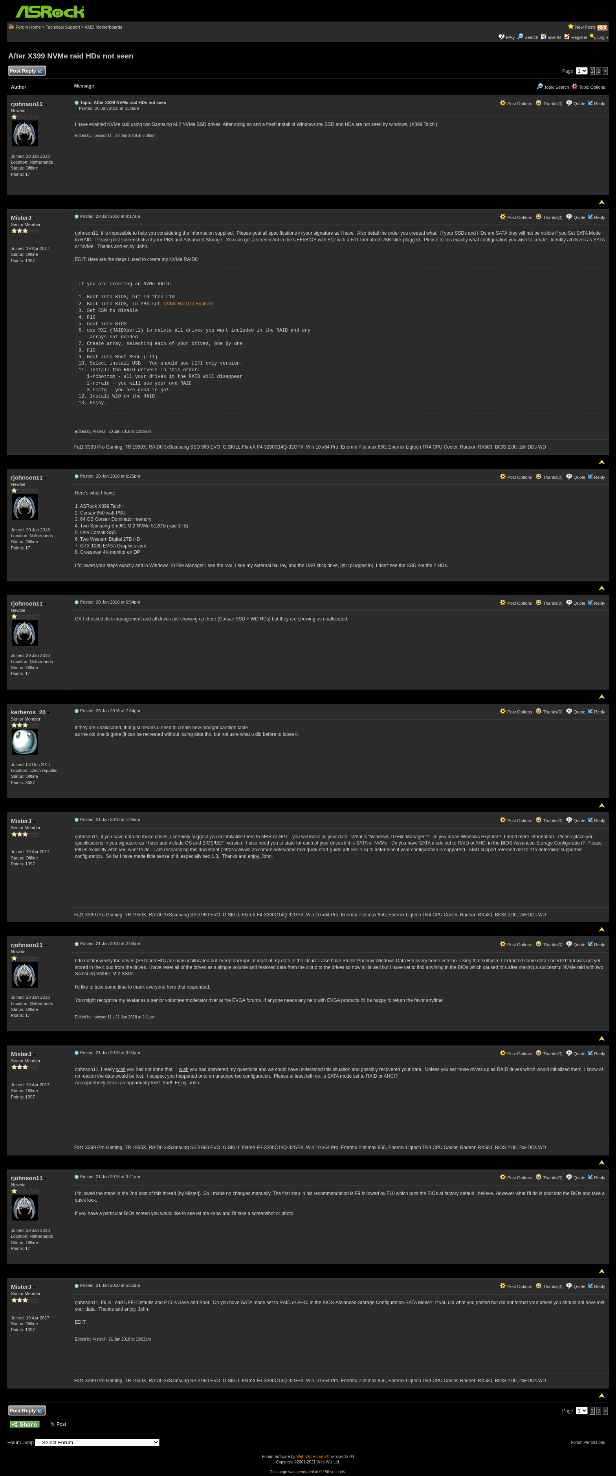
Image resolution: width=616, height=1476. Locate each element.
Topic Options (588, 87)
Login (602, 37)
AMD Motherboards (103, 27)
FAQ (510, 37)
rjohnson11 (29, 103)
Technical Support (63, 27)
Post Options (516, 103)
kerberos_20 (30, 711)
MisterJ (23, 217)
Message (84, 86)
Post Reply (26, 71)
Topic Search (553, 87)
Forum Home (28, 27)
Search (531, 37)
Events (551, 37)
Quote (579, 103)
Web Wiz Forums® (312, 1456)
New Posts (585, 27)
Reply (599, 103)
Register (579, 37)
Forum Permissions (590, 1442)
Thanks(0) (548, 103)
